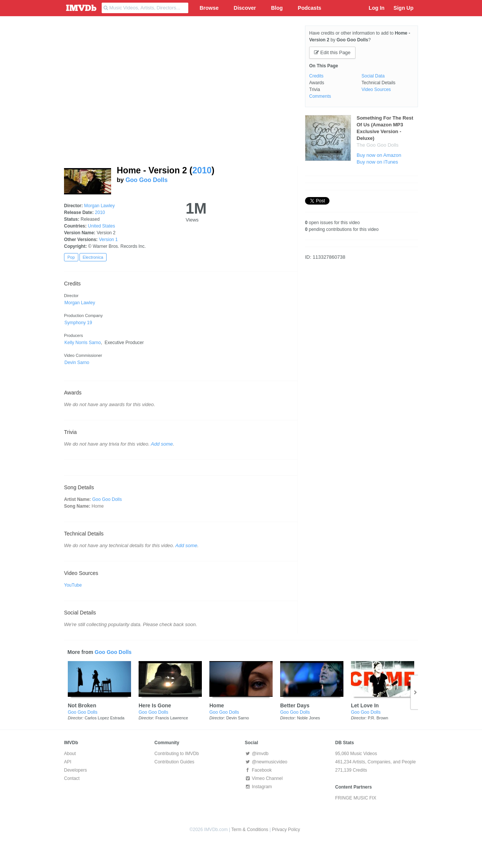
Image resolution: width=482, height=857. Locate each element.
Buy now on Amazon (379, 155)
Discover (245, 8)
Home (216, 705)
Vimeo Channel (264, 778)
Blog (277, 8)
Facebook (258, 770)
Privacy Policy (286, 829)
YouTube (73, 585)
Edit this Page (332, 52)
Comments (320, 96)
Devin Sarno (237, 718)
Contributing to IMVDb (176, 753)
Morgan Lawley (99, 205)
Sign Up (403, 8)
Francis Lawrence (172, 718)
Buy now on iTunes (377, 162)
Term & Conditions (249, 829)
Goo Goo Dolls (146, 180)
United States (101, 226)
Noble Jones (308, 718)
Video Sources (376, 89)
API (67, 761)
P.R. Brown (378, 718)
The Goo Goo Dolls (377, 145)
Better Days (295, 705)
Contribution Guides (174, 761)
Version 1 (108, 239)
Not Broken (82, 705)
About (70, 753)
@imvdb (256, 753)
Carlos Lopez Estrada (105, 718)
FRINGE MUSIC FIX (355, 798)
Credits (316, 76)
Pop (71, 257)
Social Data (373, 76)
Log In (376, 8)
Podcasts (309, 8)
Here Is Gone (155, 705)
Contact (71, 778)
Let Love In (365, 705)
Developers (75, 770)
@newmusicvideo (266, 761)
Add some (162, 444)
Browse (209, 8)
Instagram (258, 786)
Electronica (93, 257)
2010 (202, 170)
